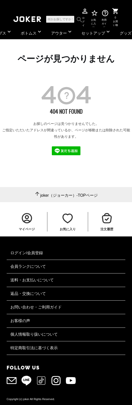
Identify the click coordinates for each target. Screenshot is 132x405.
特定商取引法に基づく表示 (34, 348)
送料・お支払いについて (32, 280)
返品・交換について (28, 293)
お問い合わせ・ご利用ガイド (36, 307)
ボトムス (31, 32)
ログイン (83, 18)
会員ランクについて (28, 266)
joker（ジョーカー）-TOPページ (69, 195)
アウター (62, 32)
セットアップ (96, 32)
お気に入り (93, 19)
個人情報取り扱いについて (34, 334)
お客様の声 (20, 321)
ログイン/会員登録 (26, 253)
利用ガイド (104, 19)
